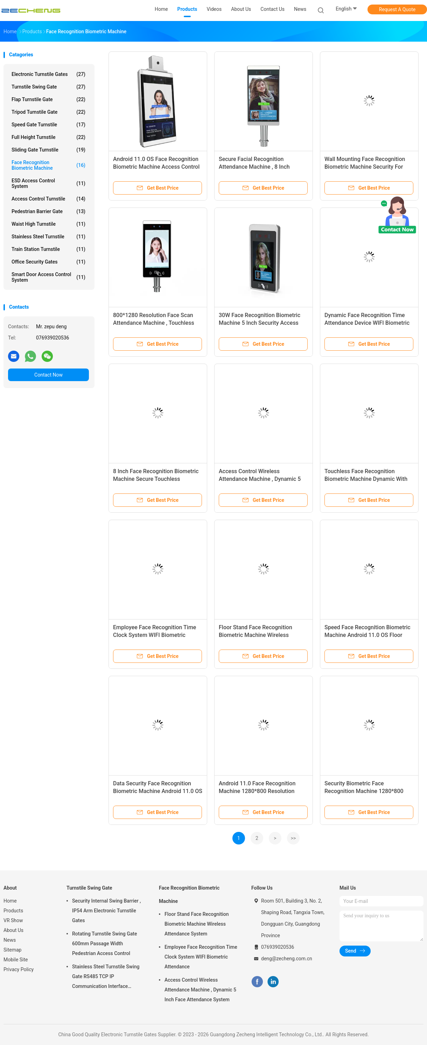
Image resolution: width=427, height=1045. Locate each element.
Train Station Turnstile (48, 249)
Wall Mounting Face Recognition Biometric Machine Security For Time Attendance (364, 167)
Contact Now (48, 375)
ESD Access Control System (48, 183)
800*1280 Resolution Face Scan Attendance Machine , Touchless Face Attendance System (153, 323)
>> (293, 838)
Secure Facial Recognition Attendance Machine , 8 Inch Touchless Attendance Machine (258, 167)
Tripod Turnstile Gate (48, 111)
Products (13, 910)
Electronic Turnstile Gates (48, 74)
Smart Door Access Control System (48, 277)
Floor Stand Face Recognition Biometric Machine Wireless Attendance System (255, 635)
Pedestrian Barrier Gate (48, 211)
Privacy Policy (19, 969)
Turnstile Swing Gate (48, 86)
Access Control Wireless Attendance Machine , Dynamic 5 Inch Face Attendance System (260, 479)
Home (10, 901)
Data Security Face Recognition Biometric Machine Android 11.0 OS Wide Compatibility (157, 791)
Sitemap (12, 950)
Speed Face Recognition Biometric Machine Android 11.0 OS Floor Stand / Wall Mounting (367, 635)
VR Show (13, 920)
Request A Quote (397, 9)
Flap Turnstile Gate (48, 99)
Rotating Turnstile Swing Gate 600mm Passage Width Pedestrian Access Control (104, 943)
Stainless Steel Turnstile (48, 236)
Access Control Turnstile (48, 198)
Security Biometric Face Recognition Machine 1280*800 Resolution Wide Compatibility (364, 791)
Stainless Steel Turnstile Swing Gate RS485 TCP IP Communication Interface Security (106, 977)
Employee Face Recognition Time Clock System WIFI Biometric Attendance (154, 635)
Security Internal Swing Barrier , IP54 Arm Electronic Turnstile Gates (106, 910)
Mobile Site (16, 959)
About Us (13, 930)
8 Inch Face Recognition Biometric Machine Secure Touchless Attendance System (155, 479)
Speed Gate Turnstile (48, 124)
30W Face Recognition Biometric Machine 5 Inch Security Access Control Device (259, 323)
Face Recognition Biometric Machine (48, 165)
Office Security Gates (48, 261)
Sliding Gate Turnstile (48, 149)
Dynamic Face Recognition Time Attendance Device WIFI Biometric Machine (367, 323)
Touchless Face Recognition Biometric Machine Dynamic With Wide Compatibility (365, 479)
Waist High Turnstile (48, 223)
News (10, 940)
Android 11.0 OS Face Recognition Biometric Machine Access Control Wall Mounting (156, 167)
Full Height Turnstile (48, 137)
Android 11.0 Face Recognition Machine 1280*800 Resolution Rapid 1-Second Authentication (257, 791)
